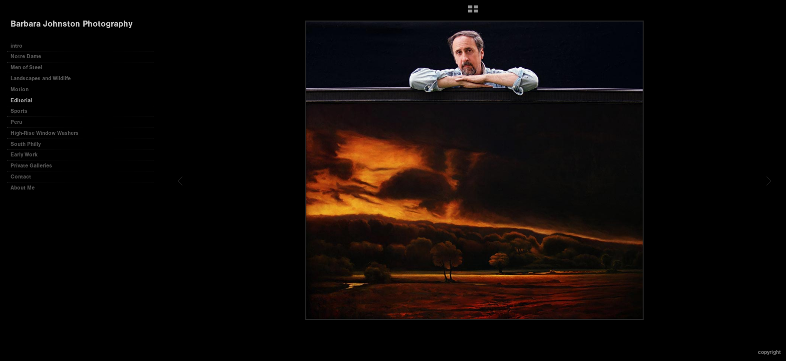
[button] (473, 13)
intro (17, 46)
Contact (21, 176)
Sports (19, 111)
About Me (23, 188)
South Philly (26, 144)
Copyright (769, 352)
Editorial (21, 100)
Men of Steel (26, 67)
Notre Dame (26, 56)
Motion (20, 89)
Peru (16, 122)
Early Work (24, 154)
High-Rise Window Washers (45, 133)
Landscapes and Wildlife (41, 78)
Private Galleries (31, 165)
